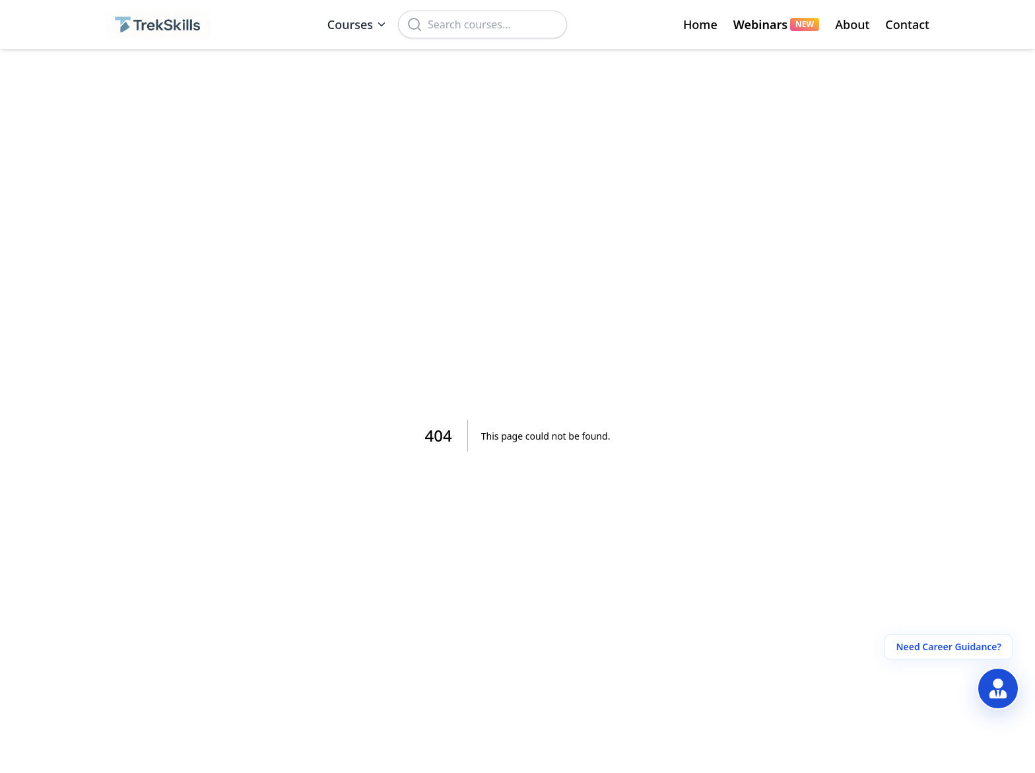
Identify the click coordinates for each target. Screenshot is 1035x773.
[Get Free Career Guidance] (998, 688)
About (852, 24)
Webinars (776, 24)
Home (700, 24)
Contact (907, 24)
